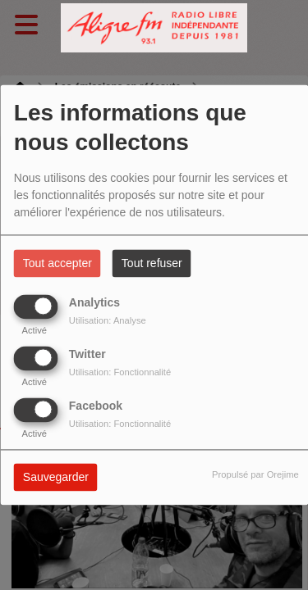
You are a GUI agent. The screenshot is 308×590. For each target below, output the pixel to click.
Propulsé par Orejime (255, 475)
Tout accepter (57, 263)
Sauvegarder (56, 477)
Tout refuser (152, 263)
